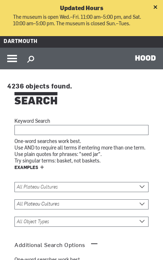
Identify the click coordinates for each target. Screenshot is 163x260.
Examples (26, 168)
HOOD (145, 57)
